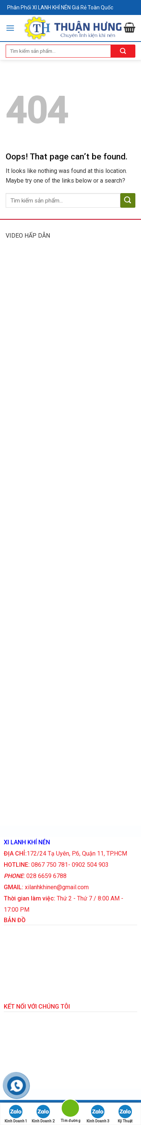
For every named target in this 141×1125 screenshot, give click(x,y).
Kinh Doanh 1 (16, 1114)
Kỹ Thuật (125, 1114)
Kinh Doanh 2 (43, 1114)
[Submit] (127, 200)
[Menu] (10, 28)
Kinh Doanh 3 (97, 1114)
